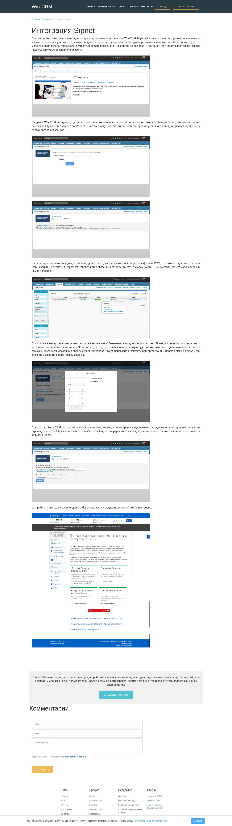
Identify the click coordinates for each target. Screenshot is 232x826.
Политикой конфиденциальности (151, 821)
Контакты (147, 6)
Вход (163, 6)
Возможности (106, 6)
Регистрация (186, 6)
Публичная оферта (127, 800)
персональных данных (74, 757)
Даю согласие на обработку (59, 757)
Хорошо (198, 821)
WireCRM (42, 6)
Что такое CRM (154, 796)
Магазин (133, 6)
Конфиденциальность (128, 805)
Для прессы (66, 809)
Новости (65, 796)
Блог (63, 800)
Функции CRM (154, 800)
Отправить (42, 769)
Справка (122, 796)
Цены (121, 6)
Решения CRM (96, 809)
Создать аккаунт (116, 694)
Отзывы (64, 805)
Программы (95, 814)
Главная (90, 6)
